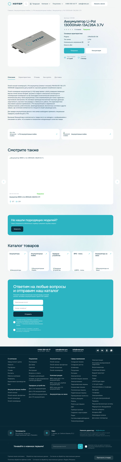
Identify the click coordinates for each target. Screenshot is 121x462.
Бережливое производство (17, 381)
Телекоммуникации (77, 421)
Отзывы (10, 370)
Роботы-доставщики (77, 404)
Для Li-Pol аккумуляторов (37, 391)
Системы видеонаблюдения (80, 418)
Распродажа (33, 362)
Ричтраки (74, 373)
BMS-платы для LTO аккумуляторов (56, 388)
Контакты (11, 373)
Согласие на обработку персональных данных (65, 453)
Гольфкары (95, 393)
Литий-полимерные (14, 401)
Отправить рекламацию (36, 376)
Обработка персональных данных (37, 453)
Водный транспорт (98, 373)
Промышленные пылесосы (79, 396)
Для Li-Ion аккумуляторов (37, 388)
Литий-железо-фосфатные (16, 395)
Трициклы (95, 401)
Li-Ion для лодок (97, 384)
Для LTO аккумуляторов (37, 397)
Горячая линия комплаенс (16, 453)
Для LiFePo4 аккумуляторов (38, 394)
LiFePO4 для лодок (98, 381)
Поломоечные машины (78, 390)
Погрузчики (75, 370)
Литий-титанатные (14, 398)
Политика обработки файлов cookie (19, 457)
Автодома (95, 390)
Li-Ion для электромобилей (101, 398)
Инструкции (33, 370)
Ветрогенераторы (98, 367)
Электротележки (76, 381)
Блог (9, 384)
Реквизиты (11, 379)
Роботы (73, 401)
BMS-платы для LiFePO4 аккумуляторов (58, 383)
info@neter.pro (75, 350)
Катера (94, 376)
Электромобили (97, 395)
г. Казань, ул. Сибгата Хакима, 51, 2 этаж (62, 434)
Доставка (32, 365)
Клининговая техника (78, 387)
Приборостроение (77, 410)
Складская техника (77, 362)
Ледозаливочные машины (79, 384)
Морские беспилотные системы (102, 404)
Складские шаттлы (77, 365)
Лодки (94, 378)
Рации (73, 415)
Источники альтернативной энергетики (101, 363)
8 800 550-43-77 (71, 4)
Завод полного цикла (15, 362)
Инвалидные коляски (99, 415)
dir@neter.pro (100, 430)
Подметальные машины (78, 393)
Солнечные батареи (98, 370)
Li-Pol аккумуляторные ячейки (41, 10)
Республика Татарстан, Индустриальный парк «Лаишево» (26, 434)
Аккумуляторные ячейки (22, 10)
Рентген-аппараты (98, 409)
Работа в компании (14, 376)
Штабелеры (75, 367)
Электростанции (97, 360)
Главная (10, 10)
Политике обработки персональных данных (29, 324)
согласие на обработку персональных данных (29, 321)
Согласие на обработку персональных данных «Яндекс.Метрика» (54, 457)
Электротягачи (76, 376)
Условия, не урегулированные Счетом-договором (38, 379)
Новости (10, 365)
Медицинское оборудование (101, 407)
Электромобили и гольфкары (101, 387)
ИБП (72, 407)
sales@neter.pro (84, 4)
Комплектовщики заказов (79, 379)
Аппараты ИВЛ (97, 412)
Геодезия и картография (79, 412)
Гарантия (32, 367)
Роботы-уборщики (77, 398)
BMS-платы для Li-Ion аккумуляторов (57, 379)
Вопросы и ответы (35, 373)
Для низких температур (100, 418)
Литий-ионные (12, 392)
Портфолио (11, 367)
